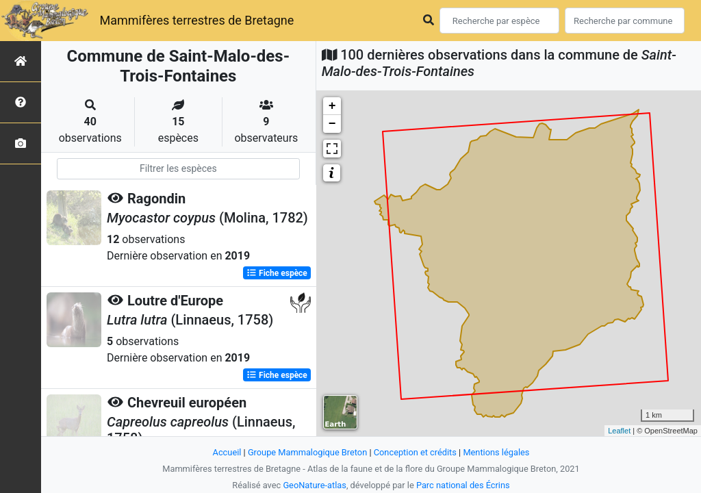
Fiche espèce (276, 273)
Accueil (227, 452)
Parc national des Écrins (463, 485)
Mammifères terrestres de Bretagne (196, 20)
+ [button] (332, 106)
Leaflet (619, 431)
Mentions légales (496, 452)
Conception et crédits (415, 452)
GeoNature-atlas (314, 485)
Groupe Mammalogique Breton (307, 452)
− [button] (332, 124)
